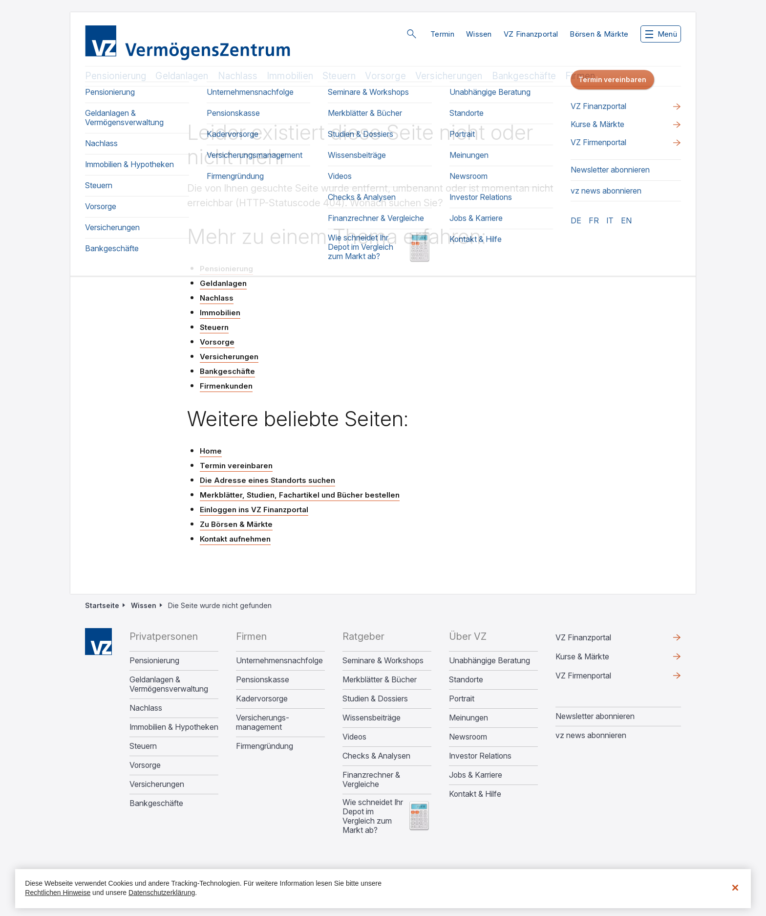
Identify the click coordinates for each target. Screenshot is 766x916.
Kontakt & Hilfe (475, 794)
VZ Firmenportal (583, 675)
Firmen (580, 76)
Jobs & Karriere (475, 775)
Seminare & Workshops (383, 660)
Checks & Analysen (376, 756)
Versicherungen (449, 76)
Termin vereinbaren (236, 465)
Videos (354, 737)
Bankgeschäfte (524, 76)
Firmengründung (264, 746)
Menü (661, 34)
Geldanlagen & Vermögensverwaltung (168, 684)
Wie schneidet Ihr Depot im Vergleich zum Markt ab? (372, 816)
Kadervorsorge (262, 698)
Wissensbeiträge (371, 717)
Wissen (479, 34)
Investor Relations (480, 756)
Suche (411, 33)
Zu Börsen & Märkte (236, 524)
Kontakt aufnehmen (235, 539)
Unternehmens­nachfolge (279, 660)
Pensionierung (115, 76)
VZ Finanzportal (531, 34)
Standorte (466, 679)
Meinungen (468, 717)
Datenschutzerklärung (161, 892)
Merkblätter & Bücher (379, 679)
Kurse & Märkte (582, 656)
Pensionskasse (262, 679)
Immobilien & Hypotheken (173, 727)
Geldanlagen (181, 76)
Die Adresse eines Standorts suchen (267, 480)
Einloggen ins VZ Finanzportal (254, 509)
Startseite (102, 605)
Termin (442, 34)
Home (211, 451)
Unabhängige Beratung (489, 660)
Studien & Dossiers (375, 698)
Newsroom (468, 737)
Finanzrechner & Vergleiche (371, 779)
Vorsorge (385, 76)
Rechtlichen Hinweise (57, 892)
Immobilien (290, 76)
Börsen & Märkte (599, 34)
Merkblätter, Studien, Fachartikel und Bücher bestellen (300, 495)
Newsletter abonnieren (595, 716)
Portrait (461, 698)
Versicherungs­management (262, 722)
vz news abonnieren (590, 735)
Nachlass (238, 76)
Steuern (339, 76)
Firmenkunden (226, 386)
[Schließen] (735, 887)
